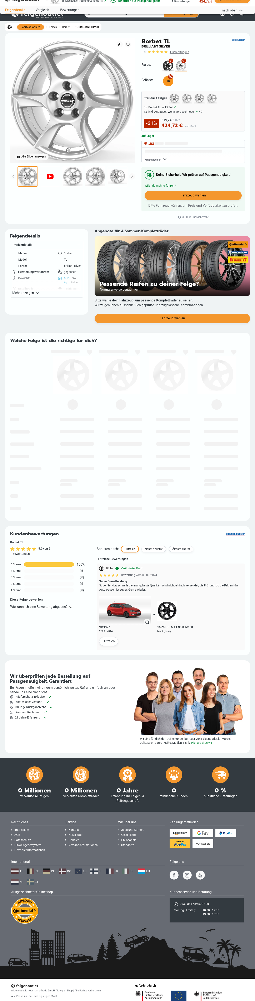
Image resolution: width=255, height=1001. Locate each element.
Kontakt (74, 830)
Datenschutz (22, 840)
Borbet (66, 27)
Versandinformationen (83, 845)
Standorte (127, 845)
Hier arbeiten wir (201, 743)
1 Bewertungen (179, 52)
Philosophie (128, 840)
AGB (17, 835)
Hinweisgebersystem (27, 845)
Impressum (21, 830)
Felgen (53, 27)
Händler (74, 840)
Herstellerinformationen (29, 850)
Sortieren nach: (108, 565)
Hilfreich (108, 658)
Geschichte (128, 835)
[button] (46, 261)
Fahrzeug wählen (30, 27)
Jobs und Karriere (132, 830)
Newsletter (75, 835)
